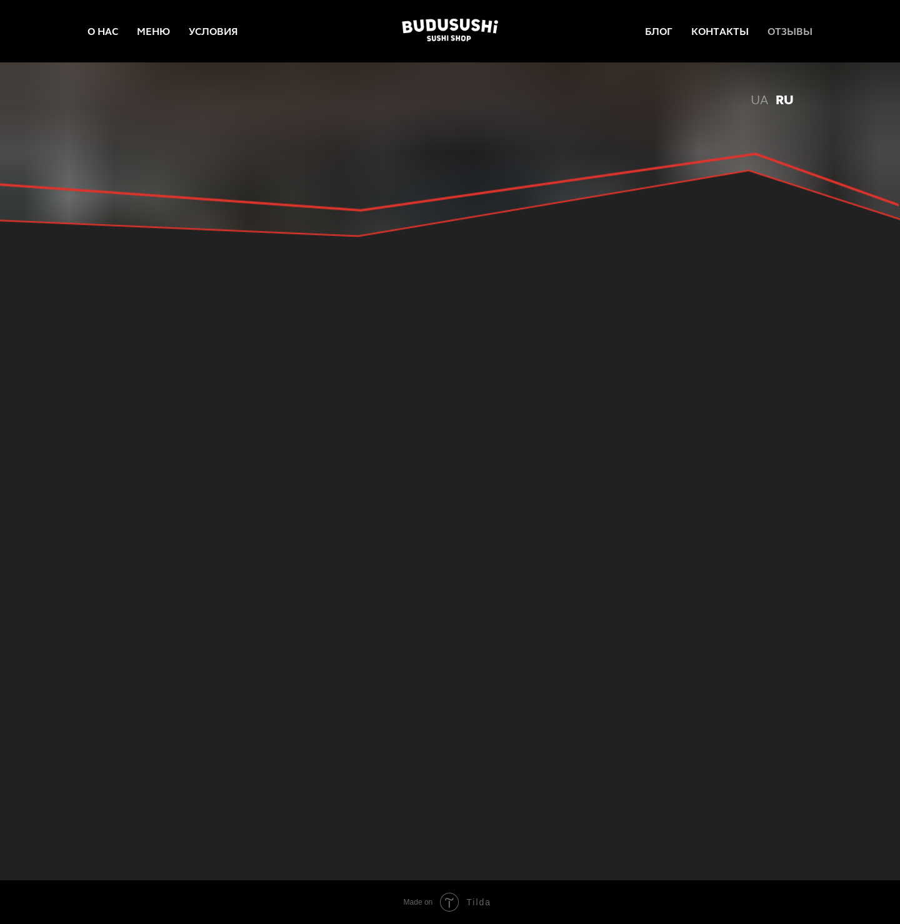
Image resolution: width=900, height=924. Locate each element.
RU (785, 100)
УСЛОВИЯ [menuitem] (213, 31)
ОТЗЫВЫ (790, 31)
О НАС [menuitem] (103, 31)
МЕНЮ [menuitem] (153, 31)
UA (759, 100)
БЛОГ (658, 31)
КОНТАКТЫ (720, 31)
